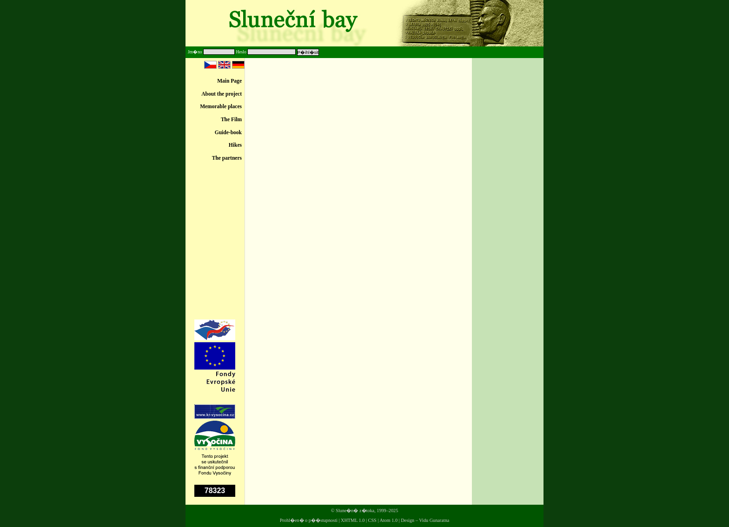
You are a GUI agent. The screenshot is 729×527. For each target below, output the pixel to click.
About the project (221, 94)
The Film (231, 119)
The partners (227, 158)
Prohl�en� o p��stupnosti (309, 520)
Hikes (235, 145)
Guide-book (228, 132)
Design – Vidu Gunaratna (425, 520)
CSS (372, 520)
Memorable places (221, 106)
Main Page (229, 81)
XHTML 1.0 (352, 520)
